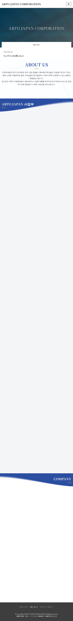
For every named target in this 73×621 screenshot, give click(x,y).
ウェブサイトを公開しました (13, 56)
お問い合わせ (34, 607)
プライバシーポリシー (46, 607)
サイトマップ (23, 607)
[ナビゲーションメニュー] (68, 4)
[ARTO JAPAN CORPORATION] (21, 4)
